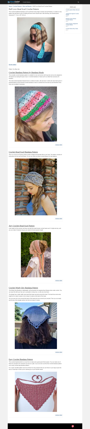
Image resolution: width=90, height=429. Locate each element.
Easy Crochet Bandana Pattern (21, 359)
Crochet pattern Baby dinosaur (73, 9)
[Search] (78, 2)
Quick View (58, 144)
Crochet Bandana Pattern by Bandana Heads (26, 72)
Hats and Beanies (27, 6)
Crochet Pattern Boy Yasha (72, 28)
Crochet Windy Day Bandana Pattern (23, 288)
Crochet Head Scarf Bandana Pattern (23, 152)
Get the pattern (12, 64)
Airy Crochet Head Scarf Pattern (21, 226)
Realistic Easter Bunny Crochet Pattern (71, 19)
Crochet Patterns (26, 2)
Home (10, 6)
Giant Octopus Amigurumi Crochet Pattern (72, 24)
